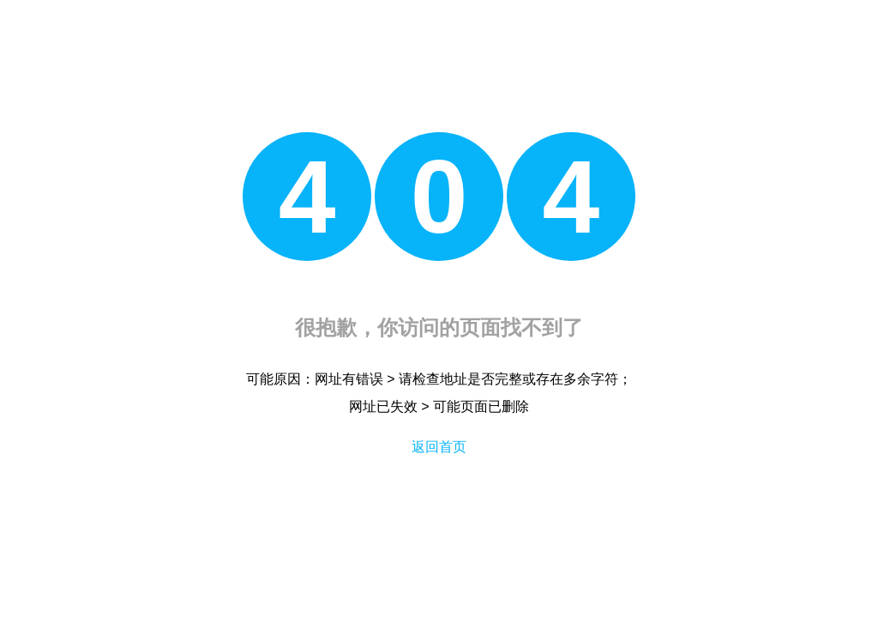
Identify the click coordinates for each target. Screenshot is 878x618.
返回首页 (439, 446)
